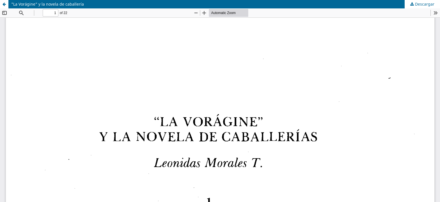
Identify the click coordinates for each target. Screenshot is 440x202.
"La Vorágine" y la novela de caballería (47, 4)
